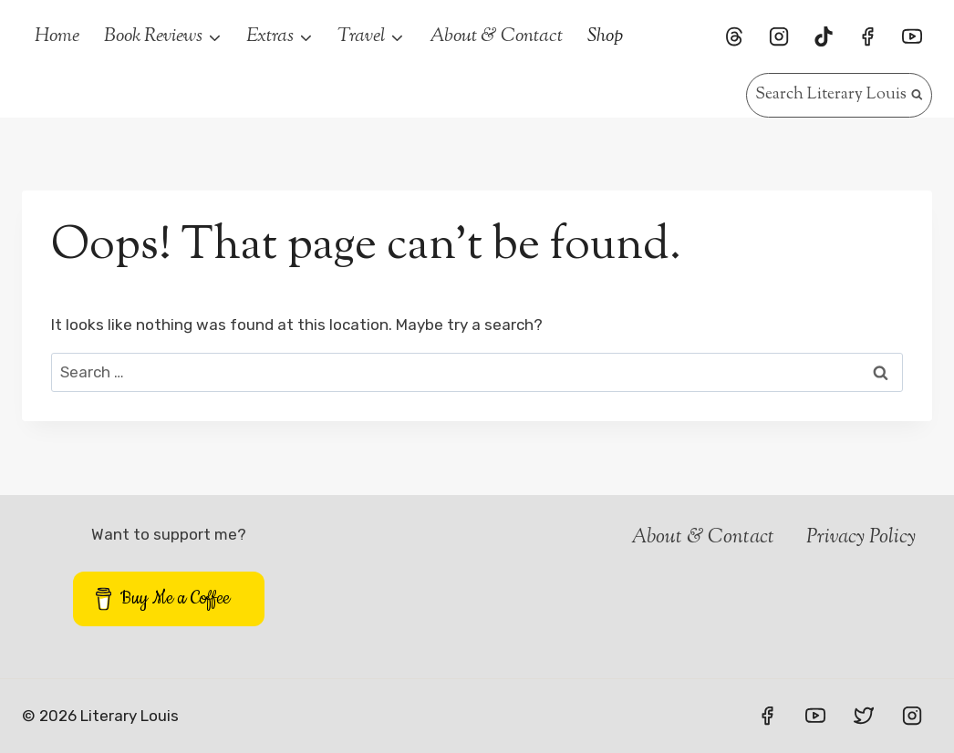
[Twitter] (864, 716)
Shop (605, 36)
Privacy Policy (861, 537)
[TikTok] (824, 36)
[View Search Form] (839, 95)
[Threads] (734, 36)
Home (57, 36)
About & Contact (496, 36)
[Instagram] (779, 36)
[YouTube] (912, 36)
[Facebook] (867, 36)
